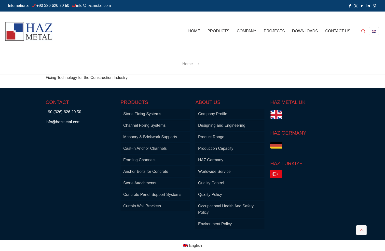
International (18, 5)
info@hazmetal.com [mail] (93, 5)
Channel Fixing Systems (144, 125)
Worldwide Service (214, 171)
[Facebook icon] (350, 6)
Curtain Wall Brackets (142, 206)
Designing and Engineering (221, 125)
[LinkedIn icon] (368, 6)
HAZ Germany (210, 160)
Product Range (211, 137)
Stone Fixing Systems (142, 114)
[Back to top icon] (361, 230)
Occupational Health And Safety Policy (226, 209)
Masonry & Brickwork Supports (150, 137)
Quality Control (211, 183)
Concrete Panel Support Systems (152, 194)
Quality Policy (210, 194)
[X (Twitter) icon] (356, 6)
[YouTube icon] (362, 6)
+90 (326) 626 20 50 (63, 112)
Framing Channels (139, 160)
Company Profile (212, 114)
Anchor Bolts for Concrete (145, 171)
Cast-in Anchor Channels (145, 148)
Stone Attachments (139, 183)
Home (187, 64)
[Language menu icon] (374, 31)
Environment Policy (215, 224)
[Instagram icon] (374, 6)
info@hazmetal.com (64, 122)
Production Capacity (215, 148)
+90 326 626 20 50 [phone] (52, 5)
